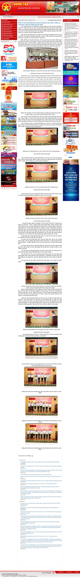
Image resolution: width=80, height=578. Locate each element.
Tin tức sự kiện (6, 22)
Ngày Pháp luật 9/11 (7, 33)
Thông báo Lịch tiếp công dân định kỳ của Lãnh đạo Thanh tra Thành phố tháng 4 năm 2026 (71, 52)
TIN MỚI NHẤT (69, 20)
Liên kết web (6, 38)
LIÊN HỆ (76, 572)
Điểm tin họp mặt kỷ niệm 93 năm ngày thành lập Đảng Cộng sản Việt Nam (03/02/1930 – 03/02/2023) (40, 508)
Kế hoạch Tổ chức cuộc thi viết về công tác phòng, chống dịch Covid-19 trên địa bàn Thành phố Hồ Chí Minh (40, 504)
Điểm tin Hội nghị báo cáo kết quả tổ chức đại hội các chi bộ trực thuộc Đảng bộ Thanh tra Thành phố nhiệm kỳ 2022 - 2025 (40, 522)
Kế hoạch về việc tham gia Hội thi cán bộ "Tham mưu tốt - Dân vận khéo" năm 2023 (39, 483)
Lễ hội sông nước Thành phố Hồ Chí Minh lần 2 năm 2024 (33, 474)
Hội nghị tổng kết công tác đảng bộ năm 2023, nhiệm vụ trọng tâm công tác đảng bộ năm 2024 (41, 480)
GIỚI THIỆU (69, 572)
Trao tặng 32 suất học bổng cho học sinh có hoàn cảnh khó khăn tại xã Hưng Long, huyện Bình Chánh (41, 467)
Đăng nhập (78, 0)
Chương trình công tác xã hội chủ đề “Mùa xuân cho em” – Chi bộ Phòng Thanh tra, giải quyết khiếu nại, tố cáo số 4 (41, 512)
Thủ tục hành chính (7, 27)
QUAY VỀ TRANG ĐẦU (47, 572)
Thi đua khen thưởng (8, 36)
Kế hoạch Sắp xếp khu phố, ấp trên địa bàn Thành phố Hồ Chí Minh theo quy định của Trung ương (41, 477)
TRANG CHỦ (60, 572)
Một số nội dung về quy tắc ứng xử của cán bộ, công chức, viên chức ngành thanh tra (39, 536)
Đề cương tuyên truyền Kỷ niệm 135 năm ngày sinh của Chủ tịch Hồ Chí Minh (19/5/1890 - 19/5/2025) (40, 462)
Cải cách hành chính (8, 24)
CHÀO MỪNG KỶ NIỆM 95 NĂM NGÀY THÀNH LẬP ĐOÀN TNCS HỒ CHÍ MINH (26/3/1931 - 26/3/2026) (71, 58)
